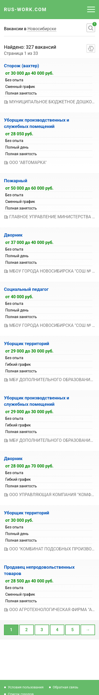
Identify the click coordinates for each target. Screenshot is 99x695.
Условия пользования (26, 687)
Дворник (13, 235)
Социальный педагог (26, 289)
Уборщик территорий (26, 343)
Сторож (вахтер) (21, 65)
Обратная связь (65, 687)
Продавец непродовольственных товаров (39, 570)
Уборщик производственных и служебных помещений (36, 123)
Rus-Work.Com (25, 9)
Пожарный (15, 180)
